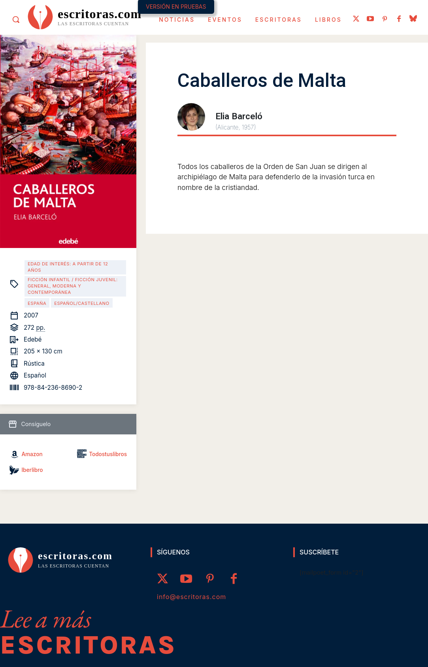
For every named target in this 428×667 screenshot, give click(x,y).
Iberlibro (32, 470)
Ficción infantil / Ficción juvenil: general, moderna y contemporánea (73, 286)
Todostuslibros (108, 454)
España (37, 303)
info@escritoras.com (191, 597)
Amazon (31, 454)
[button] (16, 19)
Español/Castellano (81, 303)
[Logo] (84, 16)
